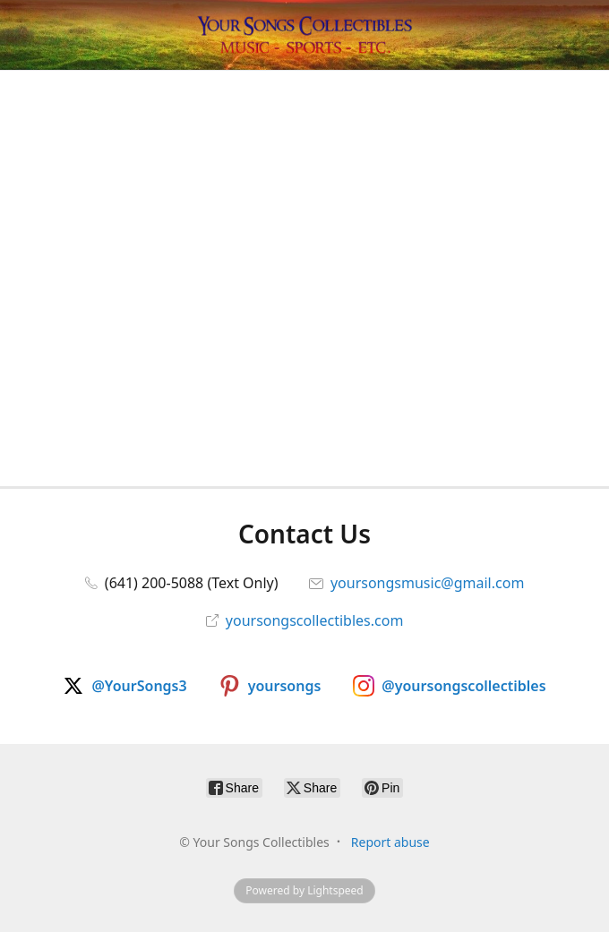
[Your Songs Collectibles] (304, 35)
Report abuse (390, 842)
